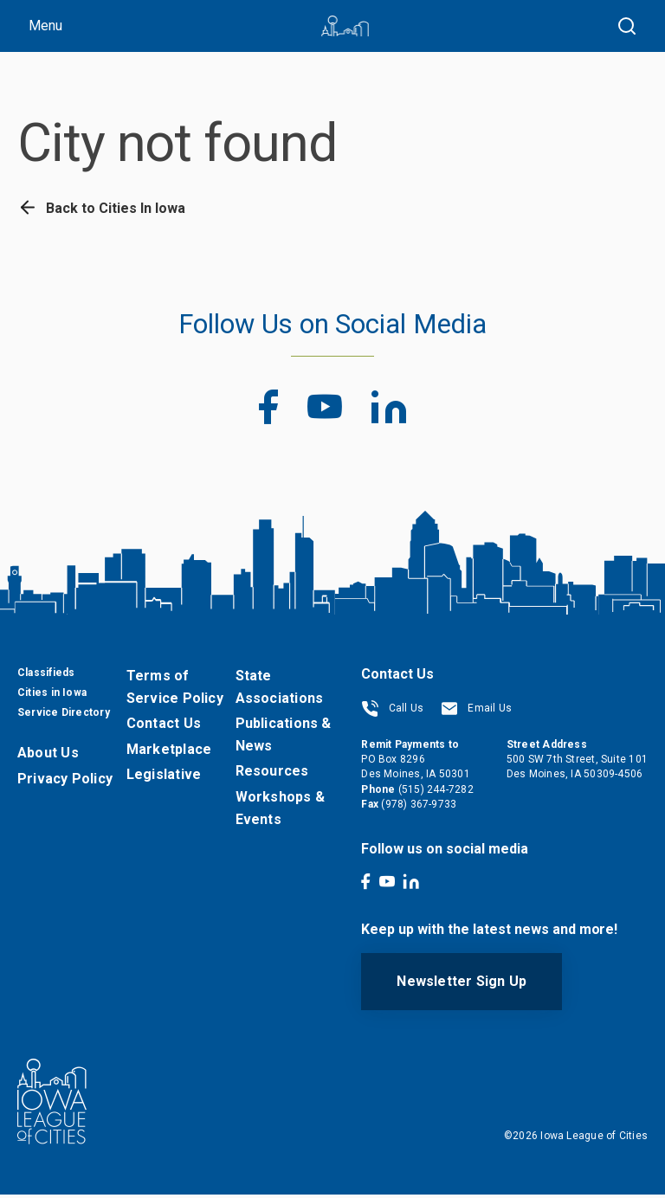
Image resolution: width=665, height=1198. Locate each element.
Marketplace (168, 752)
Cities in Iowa (52, 696)
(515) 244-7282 (436, 793)
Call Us (392, 711)
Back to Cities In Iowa (101, 208)
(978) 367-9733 (418, 808)
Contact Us (163, 726)
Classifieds (45, 676)
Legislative (163, 778)
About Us (48, 756)
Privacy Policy (65, 782)
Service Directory (63, 716)
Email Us (476, 711)
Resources (272, 774)
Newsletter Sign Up (461, 984)
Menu (45, 25)
